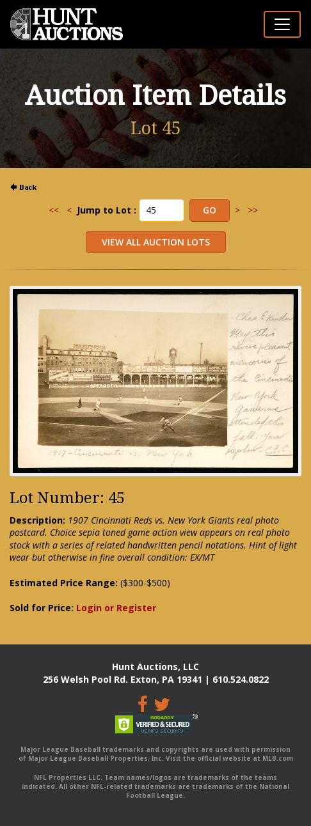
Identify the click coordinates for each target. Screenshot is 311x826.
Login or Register (116, 608)
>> (253, 210)
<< (54, 210)
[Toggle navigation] (282, 24)
